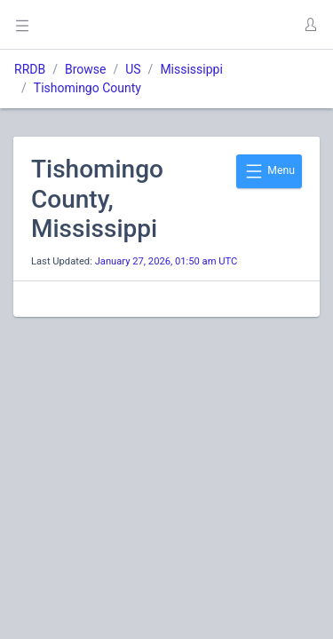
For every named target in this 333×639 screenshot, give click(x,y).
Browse (85, 69)
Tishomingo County (87, 88)
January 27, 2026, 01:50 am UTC (166, 261)
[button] (310, 25)
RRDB (29, 69)
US (132, 69)
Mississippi (191, 69)
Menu (269, 171)
